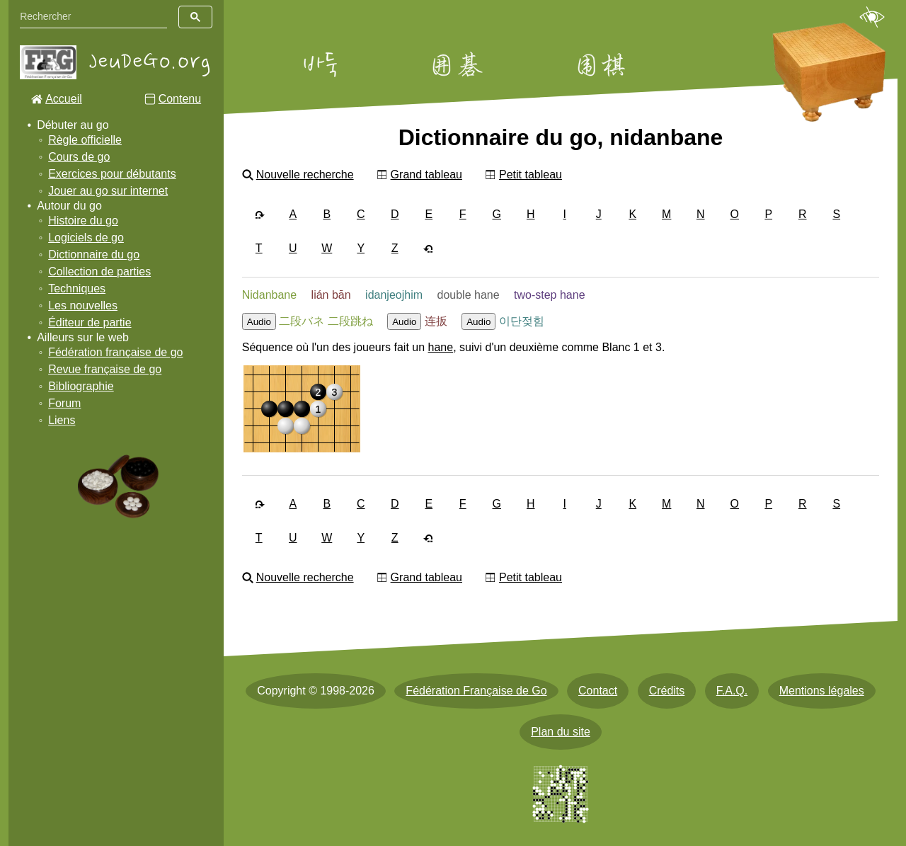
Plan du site (560, 732)
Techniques (76, 288)
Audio (259, 321)
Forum (64, 403)
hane (441, 347)
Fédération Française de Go (476, 691)
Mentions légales (821, 691)
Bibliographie (81, 386)
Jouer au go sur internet (108, 191)
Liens (61, 420)
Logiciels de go (86, 237)
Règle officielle (85, 140)
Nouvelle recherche (305, 174)
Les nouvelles (82, 305)
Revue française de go (104, 369)
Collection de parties (99, 271)
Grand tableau (426, 174)
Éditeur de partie (89, 322)
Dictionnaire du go (93, 254)
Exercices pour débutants (112, 174)
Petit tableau (530, 174)
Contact (597, 691)
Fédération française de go (115, 352)
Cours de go (79, 157)
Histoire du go (83, 221)
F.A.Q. (731, 691)
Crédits (667, 691)
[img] (301, 408)
